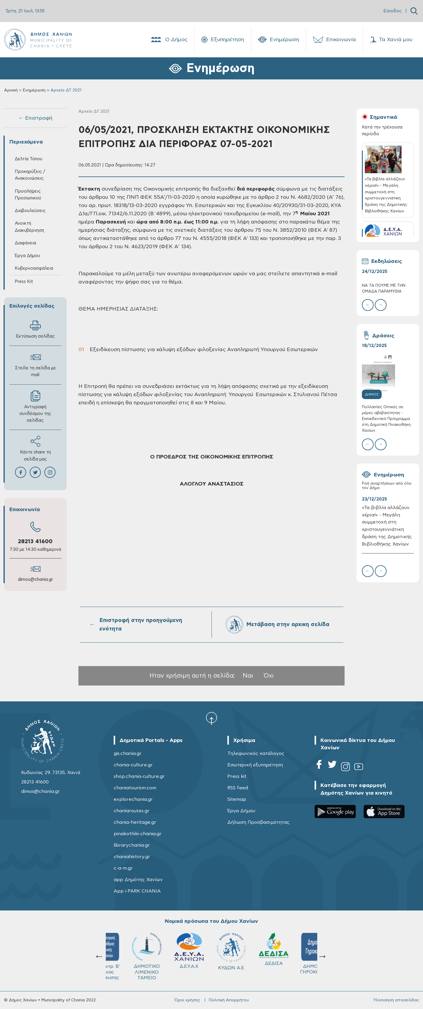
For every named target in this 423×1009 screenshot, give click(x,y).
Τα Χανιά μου (391, 39)
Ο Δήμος (168, 39)
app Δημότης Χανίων (138, 879)
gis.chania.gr (128, 753)
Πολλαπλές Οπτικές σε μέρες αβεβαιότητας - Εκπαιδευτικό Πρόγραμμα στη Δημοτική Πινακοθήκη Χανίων (386, 419)
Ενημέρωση (278, 39)
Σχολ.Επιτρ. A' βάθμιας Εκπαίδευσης (254, 956)
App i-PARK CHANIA (137, 891)
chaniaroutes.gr (132, 810)
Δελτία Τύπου (28, 159)
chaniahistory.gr (132, 856)
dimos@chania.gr (35, 579)
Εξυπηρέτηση (222, 39)
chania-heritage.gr (135, 822)
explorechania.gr (133, 799)
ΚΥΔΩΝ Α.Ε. (127, 951)
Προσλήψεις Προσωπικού (28, 194)
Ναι (248, 676)
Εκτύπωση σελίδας (35, 329)
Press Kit (24, 281)
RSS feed (237, 787)
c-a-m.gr (123, 868)
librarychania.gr (132, 845)
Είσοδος (392, 11)
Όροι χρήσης (187, 1000)
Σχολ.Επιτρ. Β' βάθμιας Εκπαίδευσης (296, 956)
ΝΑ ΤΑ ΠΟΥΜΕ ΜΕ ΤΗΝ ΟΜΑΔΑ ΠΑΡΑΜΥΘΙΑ (383, 288)
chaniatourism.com (135, 787)
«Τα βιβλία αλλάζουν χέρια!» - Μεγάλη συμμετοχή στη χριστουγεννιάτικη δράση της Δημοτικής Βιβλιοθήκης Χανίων (387, 525)
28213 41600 (35, 541)
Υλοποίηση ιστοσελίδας (396, 1000)
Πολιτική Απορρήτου (229, 1000)
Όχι (269, 676)
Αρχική (11, 90)
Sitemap (236, 799)
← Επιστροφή (35, 118)
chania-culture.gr (133, 765)
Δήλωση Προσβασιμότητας (258, 822)
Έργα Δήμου (27, 255)
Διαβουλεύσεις (30, 211)
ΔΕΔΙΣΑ (169, 949)
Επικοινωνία (334, 39)
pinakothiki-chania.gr (138, 833)
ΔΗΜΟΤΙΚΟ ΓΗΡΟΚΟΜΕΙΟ (212, 953)
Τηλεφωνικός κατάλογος (255, 753)
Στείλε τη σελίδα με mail (35, 364)
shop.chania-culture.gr (139, 776)
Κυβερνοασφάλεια (34, 268)
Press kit (236, 776)
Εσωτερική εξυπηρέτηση (255, 765)
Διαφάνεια (25, 243)
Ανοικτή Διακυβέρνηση (29, 226)
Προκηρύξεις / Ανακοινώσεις (30, 175)
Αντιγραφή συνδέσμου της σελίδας (35, 407)
